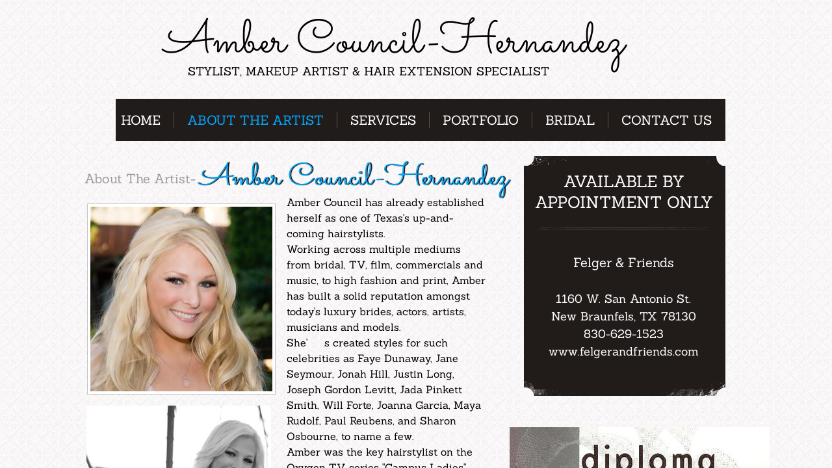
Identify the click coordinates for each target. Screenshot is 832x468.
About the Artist (255, 120)
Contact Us (666, 120)
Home (141, 120)
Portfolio (481, 120)
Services (383, 120)
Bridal (570, 120)
